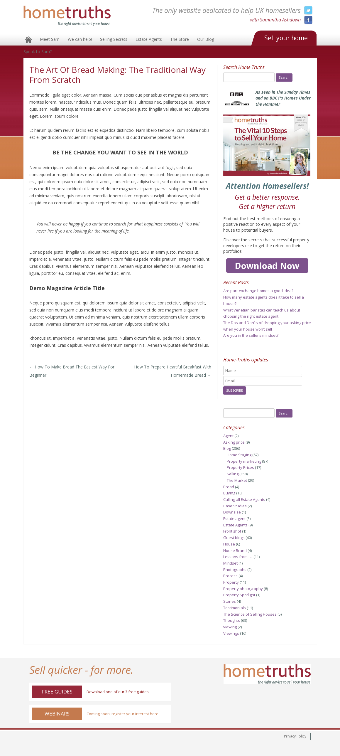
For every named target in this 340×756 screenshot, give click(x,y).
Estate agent (234, 518)
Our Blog (205, 39)
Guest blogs (234, 537)
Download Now (267, 265)
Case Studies (235, 506)
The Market (237, 480)
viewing (230, 626)
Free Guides (57, 691)
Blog (227, 448)
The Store (179, 39)
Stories (229, 601)
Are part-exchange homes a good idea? (258, 290)
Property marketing (244, 461)
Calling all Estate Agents (244, 499)
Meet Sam (50, 39)
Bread (228, 486)
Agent (228, 435)
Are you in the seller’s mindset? (250, 335)
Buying (229, 493)
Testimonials (234, 607)
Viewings (231, 633)
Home (28, 39)
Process (230, 575)
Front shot (232, 531)
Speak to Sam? (37, 51)
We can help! (80, 39)
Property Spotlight (239, 594)
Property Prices (240, 467)
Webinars (57, 713)
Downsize (232, 512)
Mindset (230, 563)
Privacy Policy (295, 736)
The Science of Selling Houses (250, 614)
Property (231, 582)
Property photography (243, 588)
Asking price (234, 442)
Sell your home (286, 38)
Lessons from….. (238, 556)
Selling (232, 474)
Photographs (234, 569)
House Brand (235, 550)
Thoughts (231, 620)
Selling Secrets (113, 39)
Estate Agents (149, 39)
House (229, 544)
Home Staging (239, 454)
